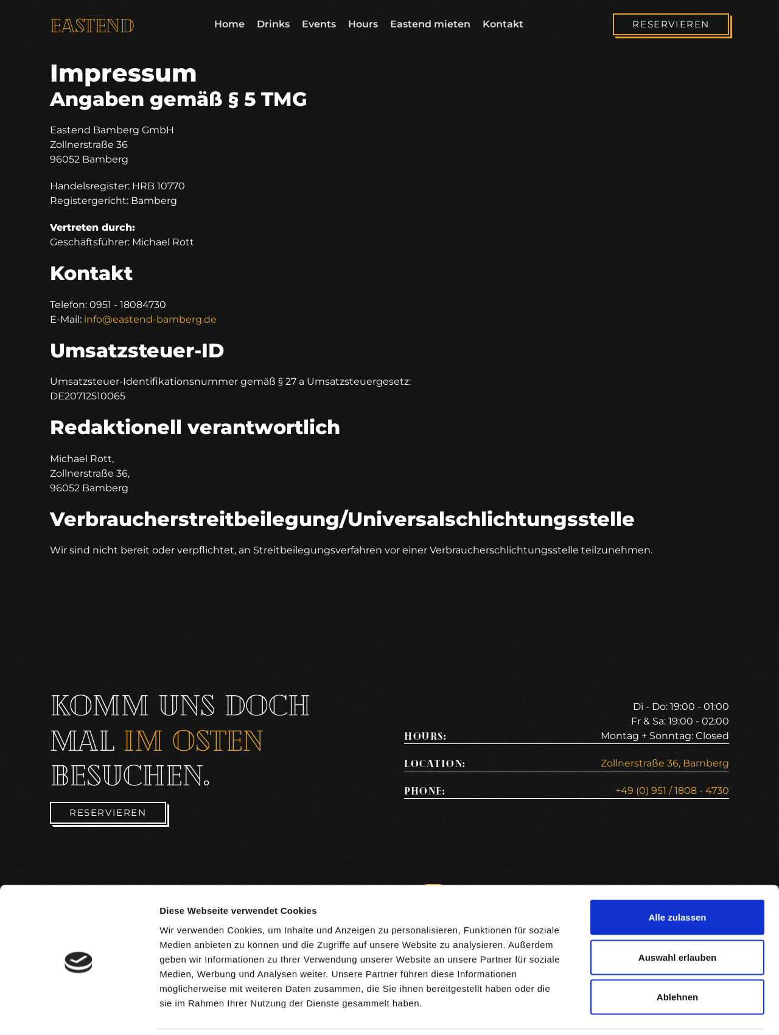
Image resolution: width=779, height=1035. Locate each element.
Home (229, 24)
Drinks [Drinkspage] (273, 24)
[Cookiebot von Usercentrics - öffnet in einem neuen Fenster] (79, 1011)
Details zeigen (647, 1011)
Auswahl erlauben (677, 915)
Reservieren (671, 24)
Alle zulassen (677, 875)
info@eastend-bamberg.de (150, 319)
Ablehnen (677, 955)
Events (319, 24)
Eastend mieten (430, 24)
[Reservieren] (671, 24)
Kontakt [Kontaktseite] (503, 24)
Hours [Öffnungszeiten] (363, 24)
